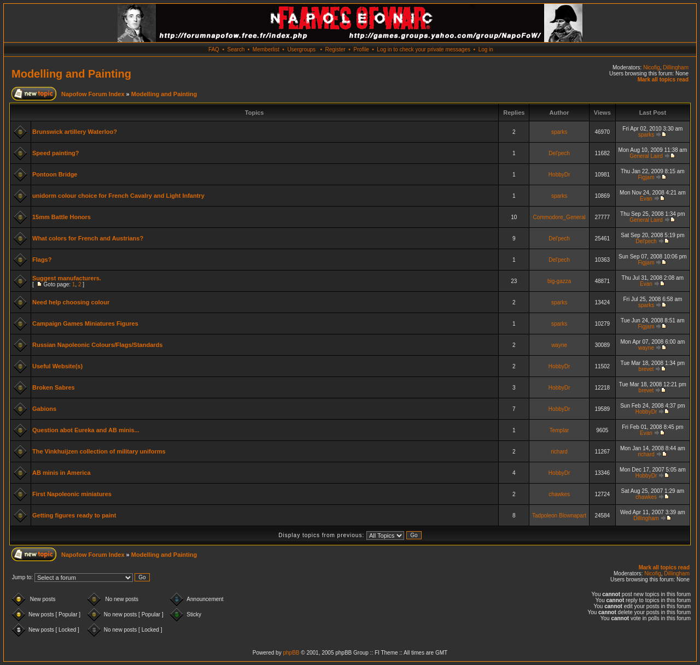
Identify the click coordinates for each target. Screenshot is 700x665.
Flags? (41, 259)
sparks (559, 132)
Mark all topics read (663, 79)
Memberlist (266, 49)
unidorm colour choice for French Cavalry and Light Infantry (118, 195)
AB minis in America (61, 472)
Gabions (44, 408)
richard (559, 452)
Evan (646, 199)
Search (236, 49)
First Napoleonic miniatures (72, 494)
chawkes (559, 494)
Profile (361, 49)
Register (335, 49)
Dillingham (676, 67)
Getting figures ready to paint (74, 515)
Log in (486, 49)
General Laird (646, 156)
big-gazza (559, 281)
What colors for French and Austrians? (87, 238)
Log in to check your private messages (423, 49)
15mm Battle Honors (61, 217)
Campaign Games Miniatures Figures (85, 323)
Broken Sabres (53, 387)
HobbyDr (559, 175)
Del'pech (559, 153)
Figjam (646, 177)
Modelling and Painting (71, 74)
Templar (559, 430)
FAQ (213, 49)
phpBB (291, 653)
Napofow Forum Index (93, 94)
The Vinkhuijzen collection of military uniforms (99, 451)
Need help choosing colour (70, 302)
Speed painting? (55, 153)
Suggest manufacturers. (66, 278)
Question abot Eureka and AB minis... (85, 430)
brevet (646, 369)
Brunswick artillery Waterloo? (74, 131)
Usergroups (301, 49)
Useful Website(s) (57, 366)
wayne (559, 345)
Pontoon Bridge (55, 174)
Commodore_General (559, 217)
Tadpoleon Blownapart (559, 516)
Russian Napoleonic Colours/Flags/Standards (97, 345)
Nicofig (651, 67)
